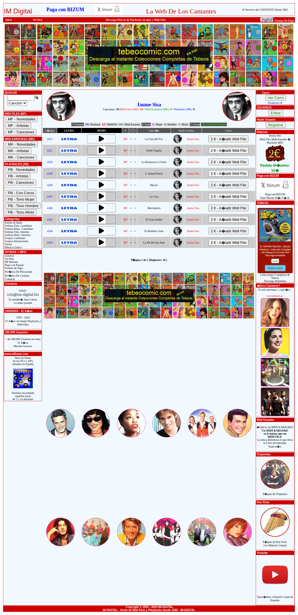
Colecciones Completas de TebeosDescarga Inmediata (275, 277)
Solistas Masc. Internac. (17, 235)
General (9, 255)
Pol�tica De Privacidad (18, 271)
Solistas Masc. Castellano (18, 228)
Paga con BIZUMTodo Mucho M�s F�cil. (275, 194)
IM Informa (11, 261)
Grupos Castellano (14, 238)
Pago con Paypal (14, 265)
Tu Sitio (9, 258)
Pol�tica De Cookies (16, 275)
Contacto (9, 279)
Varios (8, 244)
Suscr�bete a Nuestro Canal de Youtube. (275, 595)
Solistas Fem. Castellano (18, 225)
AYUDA (37, 19)
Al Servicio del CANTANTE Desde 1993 (265, 9)
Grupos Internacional (16, 241)
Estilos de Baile (13, 222)
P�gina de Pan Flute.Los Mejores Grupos (275, 540)
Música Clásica (13, 247)
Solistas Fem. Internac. (17, 231)
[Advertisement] (149, 368)
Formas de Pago (13, 268)
